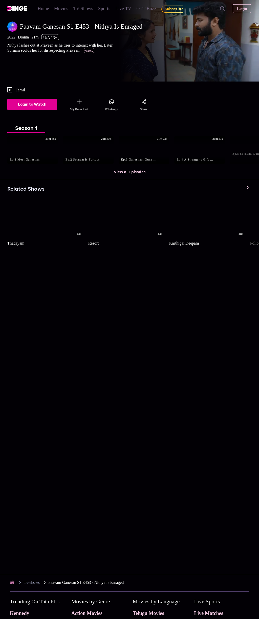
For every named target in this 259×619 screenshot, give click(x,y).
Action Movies (86, 613)
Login (242, 8)
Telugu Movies (148, 613)
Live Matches (208, 613)
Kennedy (19, 613)
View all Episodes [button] (129, 172)
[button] (35, 150)
